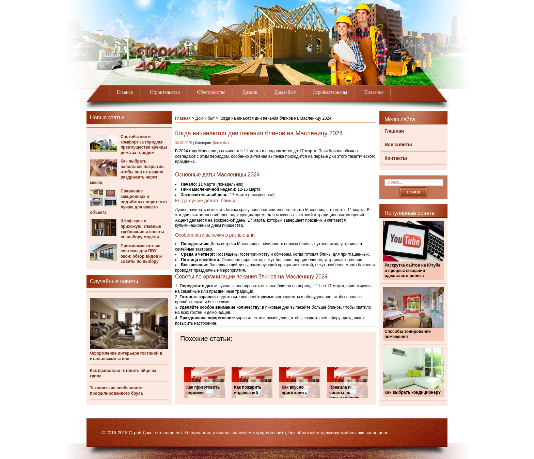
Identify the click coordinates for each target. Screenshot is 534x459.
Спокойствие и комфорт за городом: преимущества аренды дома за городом (144, 144)
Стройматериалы (330, 92)
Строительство (165, 92)
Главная (125, 92)
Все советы (398, 144)
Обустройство (211, 92)
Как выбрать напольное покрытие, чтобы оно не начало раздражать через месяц (127, 172)
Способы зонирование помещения (407, 334)
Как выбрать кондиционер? (412, 392)
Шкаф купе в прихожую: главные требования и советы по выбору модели (142, 229)
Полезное (373, 92)
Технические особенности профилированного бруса (116, 391)
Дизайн (249, 92)
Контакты (395, 158)
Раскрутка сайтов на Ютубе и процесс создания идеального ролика (412, 270)
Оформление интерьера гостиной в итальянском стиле (126, 356)
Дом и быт (285, 92)
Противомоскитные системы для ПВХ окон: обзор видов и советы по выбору (141, 253)
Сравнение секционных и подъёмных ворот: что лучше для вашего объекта (128, 202)
